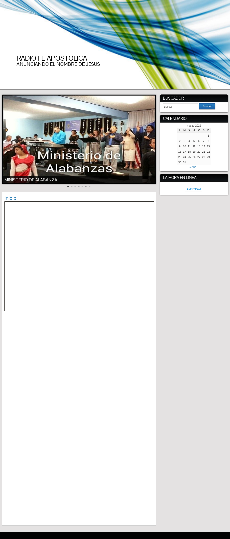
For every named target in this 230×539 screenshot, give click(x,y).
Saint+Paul (193, 188)
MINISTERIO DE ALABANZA (30, 180)
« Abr (192, 167)
